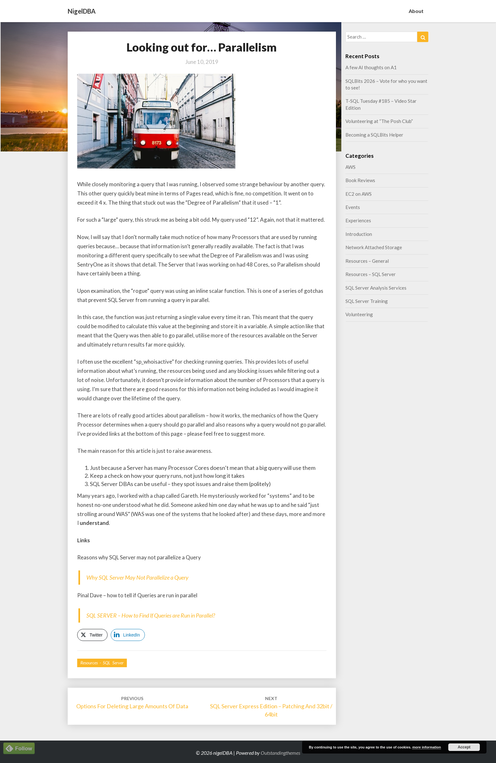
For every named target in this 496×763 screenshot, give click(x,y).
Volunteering (359, 314)
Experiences (358, 220)
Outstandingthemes (280, 753)
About (416, 11)
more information (426, 747)
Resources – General (367, 261)
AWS (350, 167)
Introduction (358, 234)
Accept (464, 747)
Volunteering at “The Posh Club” (379, 121)
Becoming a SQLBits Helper (374, 135)
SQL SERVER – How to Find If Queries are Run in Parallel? (150, 615)
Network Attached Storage (373, 247)
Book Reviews (360, 180)
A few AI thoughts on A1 (371, 67)
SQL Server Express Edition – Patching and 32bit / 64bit (271, 706)
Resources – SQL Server (370, 274)
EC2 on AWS (358, 194)
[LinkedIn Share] (128, 635)
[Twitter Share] (92, 635)
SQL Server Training (366, 301)
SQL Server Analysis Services (375, 288)
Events (352, 207)
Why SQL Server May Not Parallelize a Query (137, 577)
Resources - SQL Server (102, 662)
